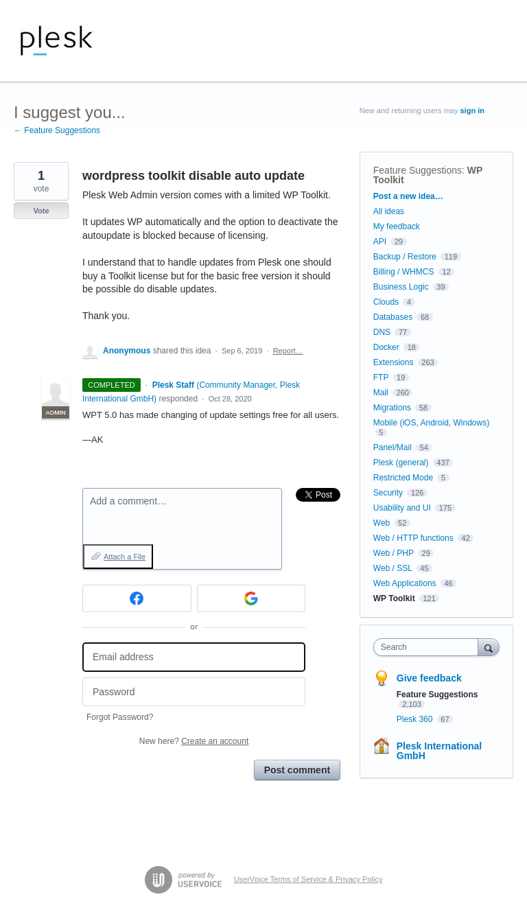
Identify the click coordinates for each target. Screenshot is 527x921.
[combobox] (429, 647)
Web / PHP (393, 553)
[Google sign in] (251, 598)
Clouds (386, 302)
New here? (193, 741)
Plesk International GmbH (439, 751)
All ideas (388, 211)
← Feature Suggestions (57, 130)
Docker (386, 347)
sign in (472, 110)
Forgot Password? (119, 717)
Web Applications (404, 583)
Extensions (393, 362)
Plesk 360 (416, 719)
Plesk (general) (401, 462)
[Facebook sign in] (136, 598)
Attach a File (124, 556)
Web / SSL (392, 568)
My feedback (396, 226)
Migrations (392, 407)
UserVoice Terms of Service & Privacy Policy (308, 879)
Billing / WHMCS (403, 272)
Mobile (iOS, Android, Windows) (431, 423)
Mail (380, 392)
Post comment (297, 770)
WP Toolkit (394, 598)
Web (381, 523)
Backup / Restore (404, 256)
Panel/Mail (392, 447)
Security (388, 493)
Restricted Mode (403, 477)
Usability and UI (402, 508)
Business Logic (401, 287)
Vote (41, 211)
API (379, 241)
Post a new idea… (408, 196)
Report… (288, 351)
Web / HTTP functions (413, 538)
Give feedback (429, 678)
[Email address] (193, 657)
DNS (381, 332)
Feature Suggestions (417, 170)
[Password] (193, 692)
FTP (380, 377)
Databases (392, 317)
